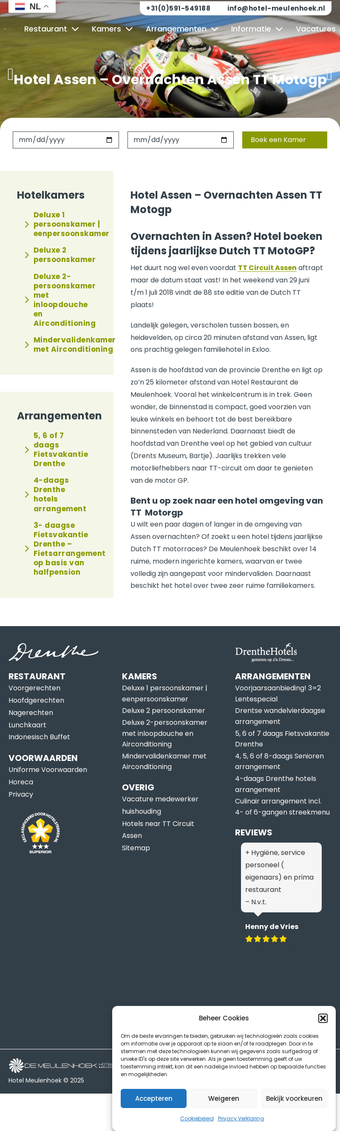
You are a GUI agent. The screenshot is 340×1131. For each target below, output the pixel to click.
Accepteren (154, 1114)
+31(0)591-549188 (178, 8)
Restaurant (45, 28)
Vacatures (316, 28)
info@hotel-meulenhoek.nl (276, 8)
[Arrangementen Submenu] (214, 29)
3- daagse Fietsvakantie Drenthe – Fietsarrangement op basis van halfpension (60, 548)
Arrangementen (176, 28)
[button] (323, 1034)
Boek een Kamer (278, 140)
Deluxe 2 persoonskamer (60, 255)
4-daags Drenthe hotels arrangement (55, 494)
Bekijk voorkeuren (294, 1114)
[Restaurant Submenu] (75, 29)
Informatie (251, 28)
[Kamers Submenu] (129, 29)
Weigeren (223, 1114)
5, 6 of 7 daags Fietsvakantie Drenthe (56, 449)
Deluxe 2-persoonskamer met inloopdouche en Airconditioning (60, 299)
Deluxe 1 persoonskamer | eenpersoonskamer (60, 224)
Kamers (106, 28)
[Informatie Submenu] (279, 29)
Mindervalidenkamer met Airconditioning (60, 344)
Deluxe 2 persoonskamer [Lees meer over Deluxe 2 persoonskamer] (163, 710)
